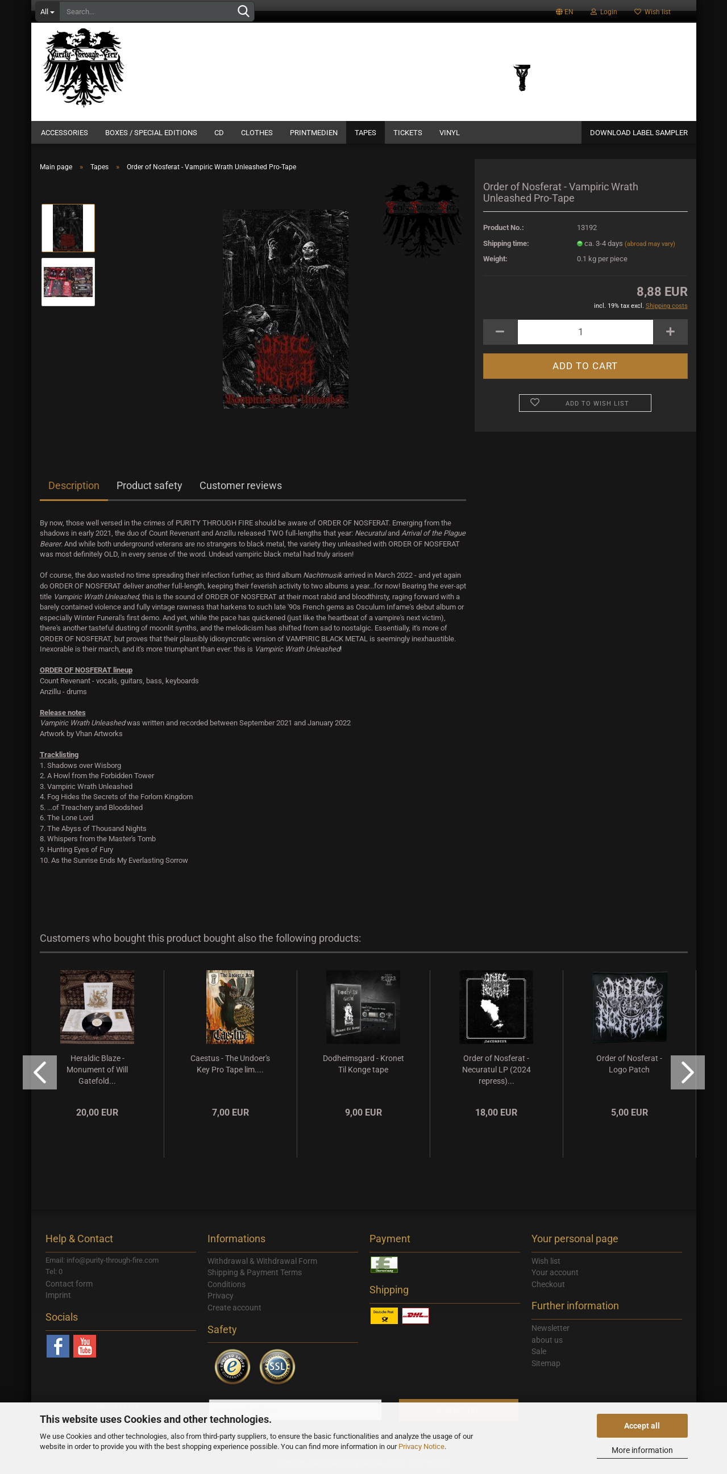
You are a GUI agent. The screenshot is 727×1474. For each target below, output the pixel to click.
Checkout (548, 1284)
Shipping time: (506, 243)
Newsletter (550, 1328)
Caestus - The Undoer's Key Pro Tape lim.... (230, 1064)
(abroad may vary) (650, 244)
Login (604, 12)
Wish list (652, 12)
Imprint (58, 1295)
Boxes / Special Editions (151, 132)
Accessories (64, 132)
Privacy (220, 1295)
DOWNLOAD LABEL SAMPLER (639, 132)
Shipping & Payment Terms (254, 1272)
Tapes (365, 132)
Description (73, 485)
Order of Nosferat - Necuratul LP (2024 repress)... (496, 1069)
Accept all (642, 1425)
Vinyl (449, 132)
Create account (234, 1307)
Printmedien (314, 132)
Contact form (69, 1283)
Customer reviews (241, 485)
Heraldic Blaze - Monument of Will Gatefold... (97, 1069)
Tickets (407, 132)
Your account (555, 1272)
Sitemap (545, 1363)
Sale (538, 1351)
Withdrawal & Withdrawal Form (262, 1261)
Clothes (257, 132)
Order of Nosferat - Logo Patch (629, 1064)
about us (547, 1339)
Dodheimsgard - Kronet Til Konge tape (363, 1064)
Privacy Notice (421, 1446)
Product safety (149, 485)
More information (642, 1450)
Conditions (226, 1284)
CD (219, 132)
